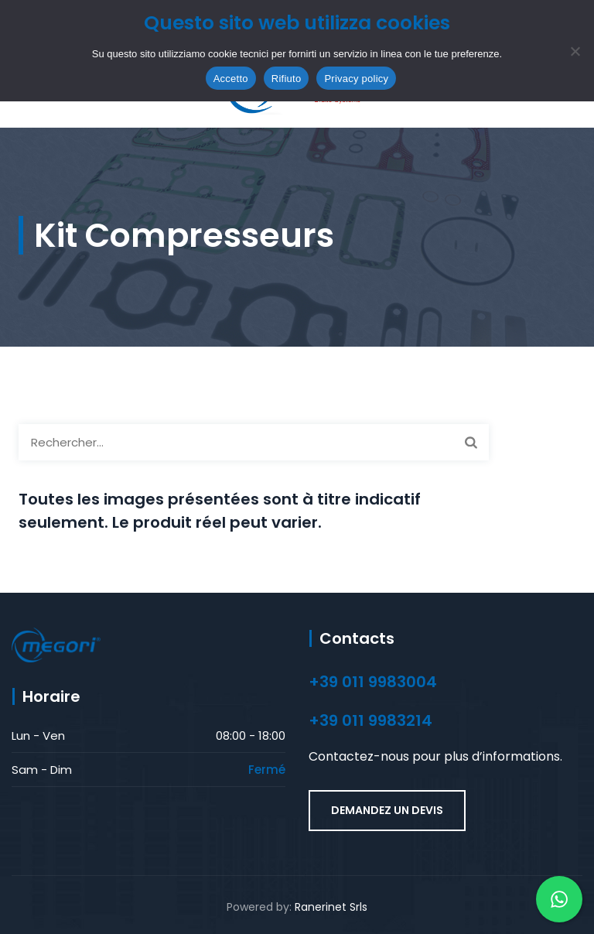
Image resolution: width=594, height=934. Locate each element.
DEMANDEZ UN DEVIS (387, 810)
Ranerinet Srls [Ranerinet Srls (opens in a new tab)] (331, 907)
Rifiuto (286, 78)
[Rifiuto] (574, 51)
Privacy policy (356, 78)
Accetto (230, 78)
